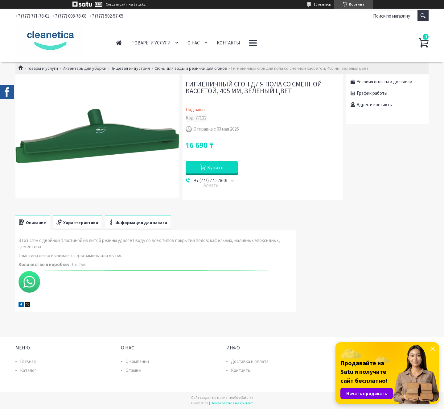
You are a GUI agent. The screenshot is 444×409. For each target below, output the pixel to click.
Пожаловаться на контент (232, 403)
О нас (193, 43)
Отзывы (133, 370)
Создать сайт (116, 4)
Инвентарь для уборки (84, 68)
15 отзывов (322, 4)
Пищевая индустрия (130, 68)
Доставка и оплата (250, 361)
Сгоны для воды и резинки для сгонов (190, 68)
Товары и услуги (151, 43)
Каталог (28, 370)
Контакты (228, 43)
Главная (118, 42)
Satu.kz (247, 397)
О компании (137, 361)
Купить (215, 167)
